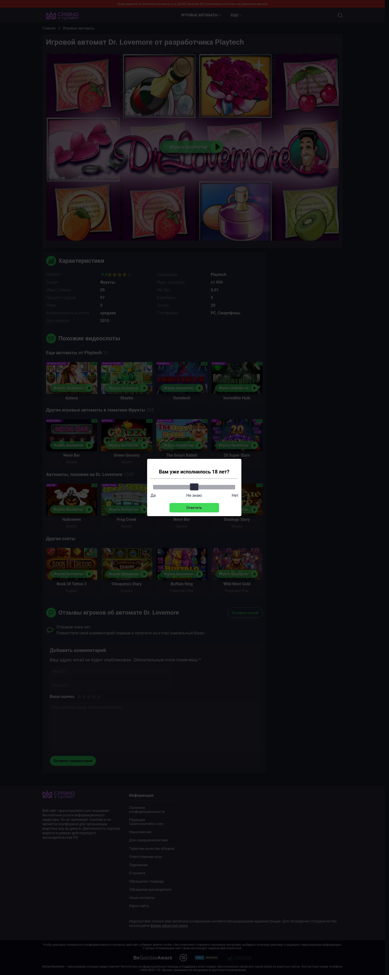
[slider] (194, 486)
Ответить (194, 508)
